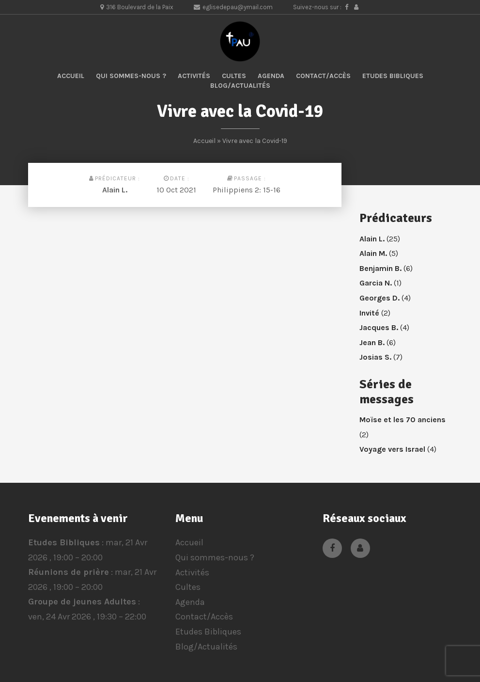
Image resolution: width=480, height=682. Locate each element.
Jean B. (372, 342)
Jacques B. (378, 327)
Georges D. (379, 297)
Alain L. (114, 189)
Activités (194, 76)
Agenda (271, 76)
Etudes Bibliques (392, 76)
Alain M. (373, 253)
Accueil (70, 76)
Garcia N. (375, 282)
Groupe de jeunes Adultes (82, 602)
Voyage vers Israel (392, 449)
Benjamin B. (380, 268)
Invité (369, 312)
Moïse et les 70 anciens (402, 419)
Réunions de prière (68, 572)
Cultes (234, 76)
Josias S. (375, 357)
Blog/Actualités (240, 85)
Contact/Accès (323, 76)
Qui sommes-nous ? (131, 76)
